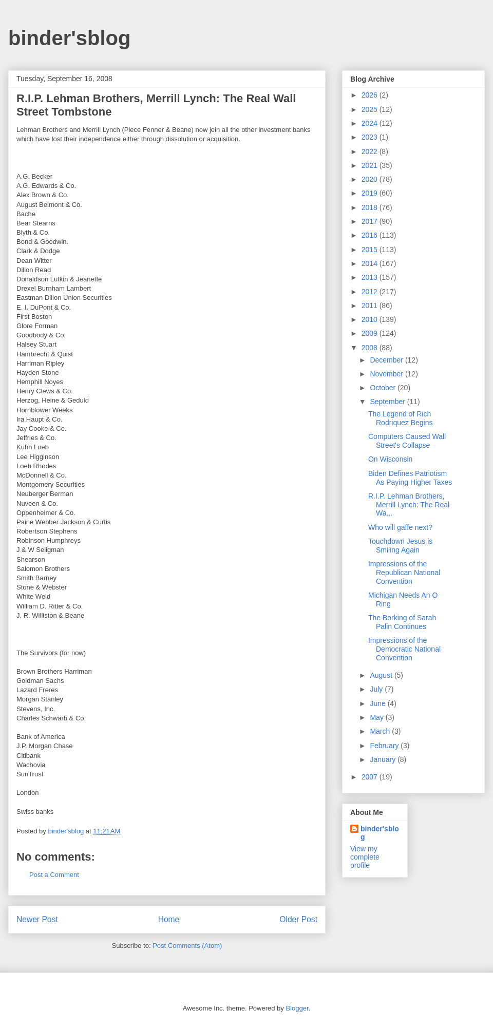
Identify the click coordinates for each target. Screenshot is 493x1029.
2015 (371, 249)
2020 (371, 179)
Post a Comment (54, 875)
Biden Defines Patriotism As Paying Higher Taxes (410, 477)
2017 (371, 221)
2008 (371, 348)
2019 (371, 193)
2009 (371, 333)
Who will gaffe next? (400, 527)
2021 (371, 165)
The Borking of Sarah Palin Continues (402, 622)
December (387, 360)
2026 (371, 95)
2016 (371, 235)
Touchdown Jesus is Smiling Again (400, 545)
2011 (371, 305)
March (381, 731)
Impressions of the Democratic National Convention (404, 649)
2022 (371, 151)
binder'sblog (69, 38)
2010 (371, 319)
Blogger (297, 1008)
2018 (371, 207)
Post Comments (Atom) (187, 945)
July (377, 689)
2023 (371, 137)
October (383, 388)
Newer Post (37, 919)
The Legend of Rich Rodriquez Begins (400, 418)
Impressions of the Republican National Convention (404, 572)
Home (169, 919)
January (383, 759)
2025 (371, 109)
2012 (371, 292)
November (387, 374)
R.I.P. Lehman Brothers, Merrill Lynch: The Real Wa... (408, 505)
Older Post (298, 919)
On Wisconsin (390, 459)
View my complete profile (365, 857)
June (378, 703)
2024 (371, 123)
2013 (371, 277)
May (377, 717)
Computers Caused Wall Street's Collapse (407, 440)
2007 (371, 777)
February (385, 745)
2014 (371, 263)
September (388, 401)
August (382, 675)
